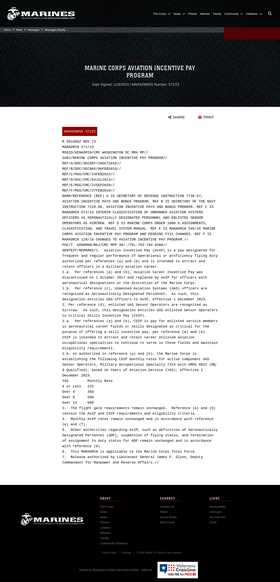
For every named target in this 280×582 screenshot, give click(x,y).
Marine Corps (52, 522)
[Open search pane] (270, 13)
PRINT (208, 117)
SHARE (179, 117)
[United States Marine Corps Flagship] (41, 13)
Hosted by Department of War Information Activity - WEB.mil (115, 570)
